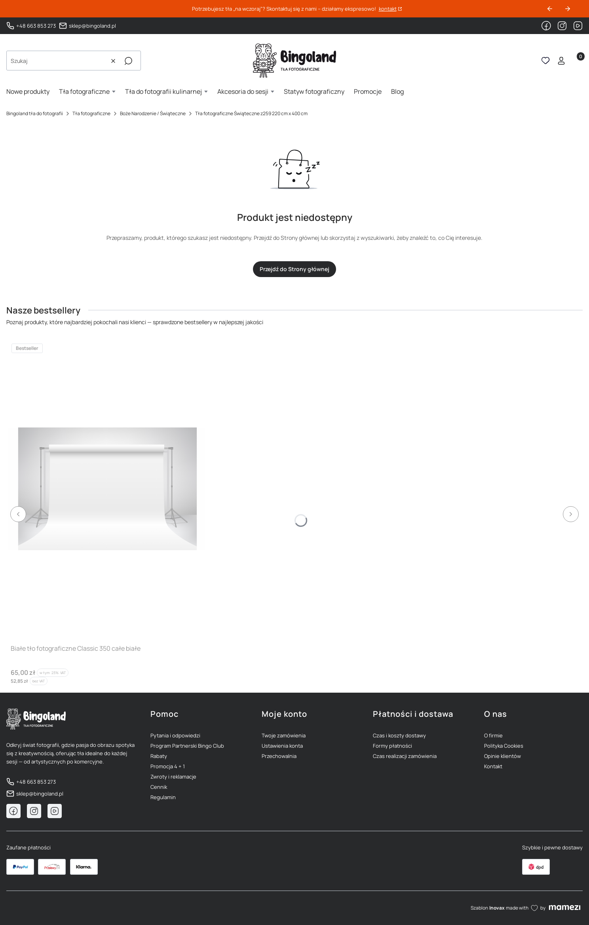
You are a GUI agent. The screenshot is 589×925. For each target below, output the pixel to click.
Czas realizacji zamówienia (405, 756)
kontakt (388, 8)
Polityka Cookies (503, 745)
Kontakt (493, 766)
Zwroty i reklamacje (173, 776)
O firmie (493, 735)
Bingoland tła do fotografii (34, 113)
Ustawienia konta (282, 745)
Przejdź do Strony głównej (294, 269)
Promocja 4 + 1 (167, 766)
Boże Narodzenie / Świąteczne (153, 113)
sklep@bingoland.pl (92, 26)
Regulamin (163, 797)
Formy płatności (392, 745)
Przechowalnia (279, 756)
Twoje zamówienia (284, 735)
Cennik (158, 786)
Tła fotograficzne (91, 113)
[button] (128, 61)
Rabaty (158, 756)
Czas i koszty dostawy (399, 735)
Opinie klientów (502, 756)
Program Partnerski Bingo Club (187, 745)
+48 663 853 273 (36, 26)
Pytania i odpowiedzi (175, 735)
